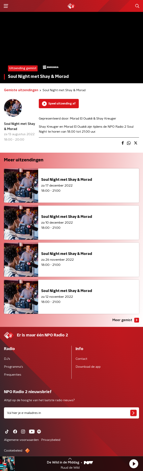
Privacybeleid (50, 439)
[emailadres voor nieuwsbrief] (71, 412)
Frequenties (12, 374)
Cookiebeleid (13, 450)
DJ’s (7, 358)
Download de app (88, 366)
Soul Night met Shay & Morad (19, 126)
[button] (133, 463)
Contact (81, 358)
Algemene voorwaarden (21, 439)
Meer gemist (125, 320)
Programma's (13, 366)
